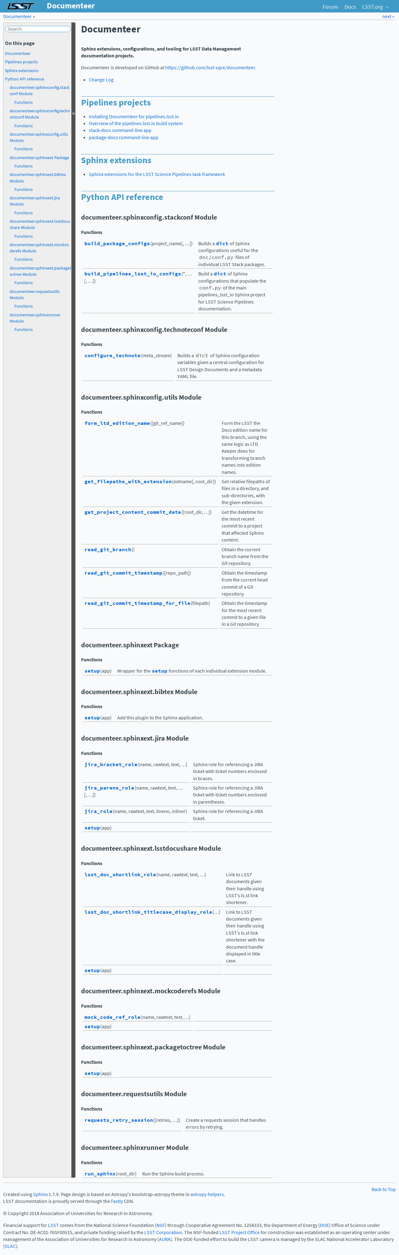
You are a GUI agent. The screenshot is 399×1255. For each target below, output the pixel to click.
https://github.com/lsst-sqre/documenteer (210, 67)
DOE (324, 1225)
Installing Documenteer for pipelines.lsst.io (134, 116)
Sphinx (40, 1194)
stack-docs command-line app (120, 130)
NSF (160, 1225)
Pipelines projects (21, 62)
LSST (53, 1225)
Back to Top (384, 1189)
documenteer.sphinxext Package (39, 157)
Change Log (101, 79)
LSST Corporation (163, 1232)
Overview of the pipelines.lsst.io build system (136, 123)
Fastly (117, 1201)
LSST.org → (376, 7)
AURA (165, 1239)
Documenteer (17, 16)
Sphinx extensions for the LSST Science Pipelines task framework (157, 174)
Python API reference (24, 79)
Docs (350, 7)
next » (388, 16)
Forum (330, 7)
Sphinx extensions (21, 70)
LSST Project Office (239, 1232)
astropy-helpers (207, 1194)
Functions (23, 102)
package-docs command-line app (123, 137)
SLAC (10, 1246)
